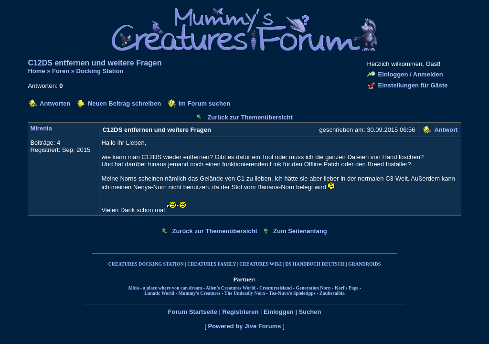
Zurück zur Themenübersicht (249, 117)
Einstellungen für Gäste (413, 85)
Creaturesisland (275, 287)
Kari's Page (347, 287)
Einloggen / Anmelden (410, 74)
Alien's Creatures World (230, 287)
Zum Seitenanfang (300, 231)
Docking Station (100, 71)
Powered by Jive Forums (244, 326)
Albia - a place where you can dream (165, 287)
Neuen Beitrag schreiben (124, 103)
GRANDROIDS (364, 264)
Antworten (55, 103)
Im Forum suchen (204, 103)
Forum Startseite (192, 311)
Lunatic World (159, 293)
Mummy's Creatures (199, 293)
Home (36, 71)
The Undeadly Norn (244, 293)
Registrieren (241, 311)
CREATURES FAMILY (211, 264)
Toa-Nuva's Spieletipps (292, 293)
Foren (60, 71)
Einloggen (279, 311)
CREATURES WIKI (260, 264)
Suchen (309, 311)
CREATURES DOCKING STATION (146, 264)
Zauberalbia (332, 293)
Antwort (445, 129)
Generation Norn (313, 287)
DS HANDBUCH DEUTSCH (314, 264)
